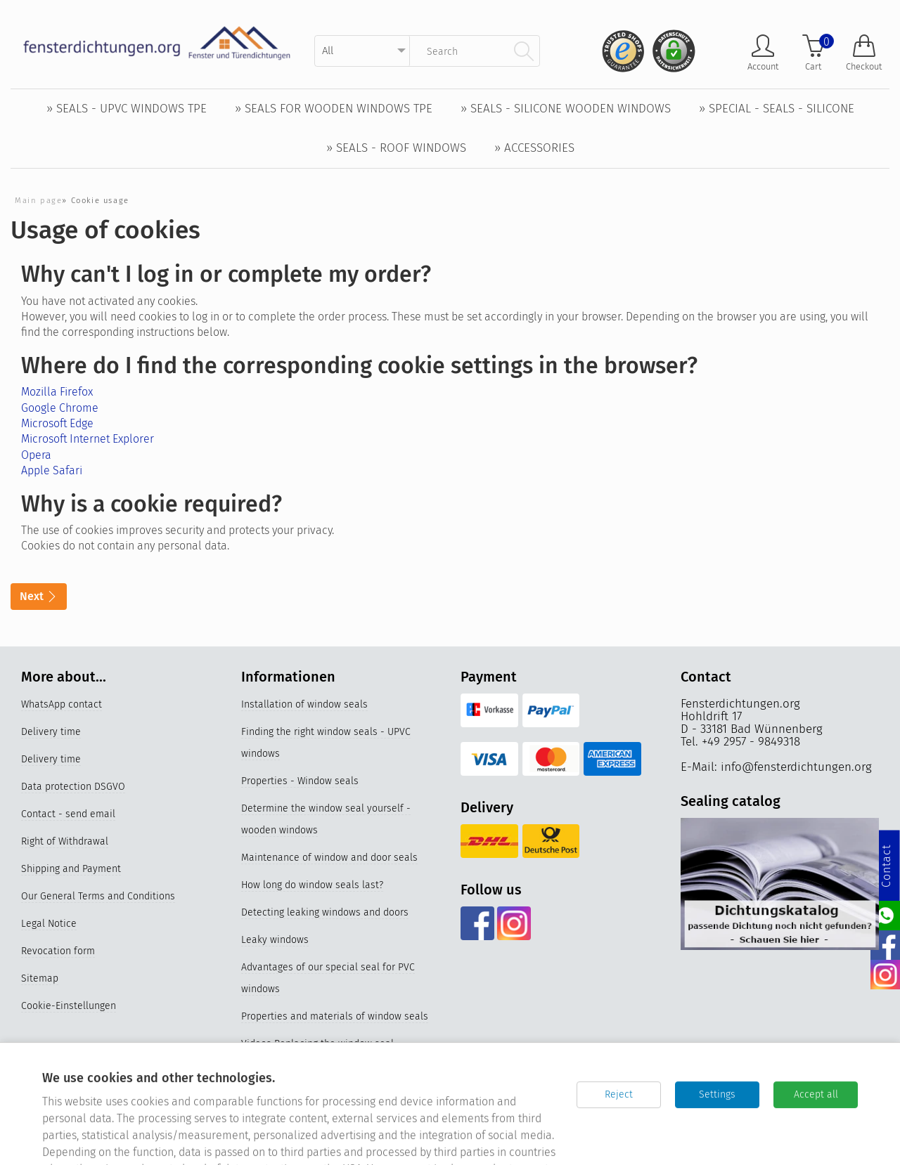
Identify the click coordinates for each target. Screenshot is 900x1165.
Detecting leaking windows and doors (325, 912)
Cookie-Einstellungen (68, 1006)
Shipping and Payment (71, 869)
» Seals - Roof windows (396, 148)
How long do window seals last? (312, 885)
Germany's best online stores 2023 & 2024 (335, 1126)
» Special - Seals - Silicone (776, 108)
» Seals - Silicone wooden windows (566, 108)
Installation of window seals (304, 704)
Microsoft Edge (57, 423)
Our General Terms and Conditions (98, 896)
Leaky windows (275, 940)
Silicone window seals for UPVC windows (332, 1099)
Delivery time (51, 732)
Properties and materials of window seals (334, 1016)
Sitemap (39, 978)
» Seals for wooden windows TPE (333, 108)
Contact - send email (68, 814)
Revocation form (58, 951)
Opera (36, 455)
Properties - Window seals (300, 781)
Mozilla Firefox (57, 391)
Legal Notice (49, 924)
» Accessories (534, 148)
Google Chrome (59, 408)
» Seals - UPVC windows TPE (126, 108)
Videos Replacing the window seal (317, 1044)
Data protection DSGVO (73, 787)
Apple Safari (51, 470)
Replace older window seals (303, 1071)
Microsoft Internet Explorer (87, 438)
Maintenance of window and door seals (329, 858)
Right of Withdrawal (64, 841)
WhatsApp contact (61, 704)
